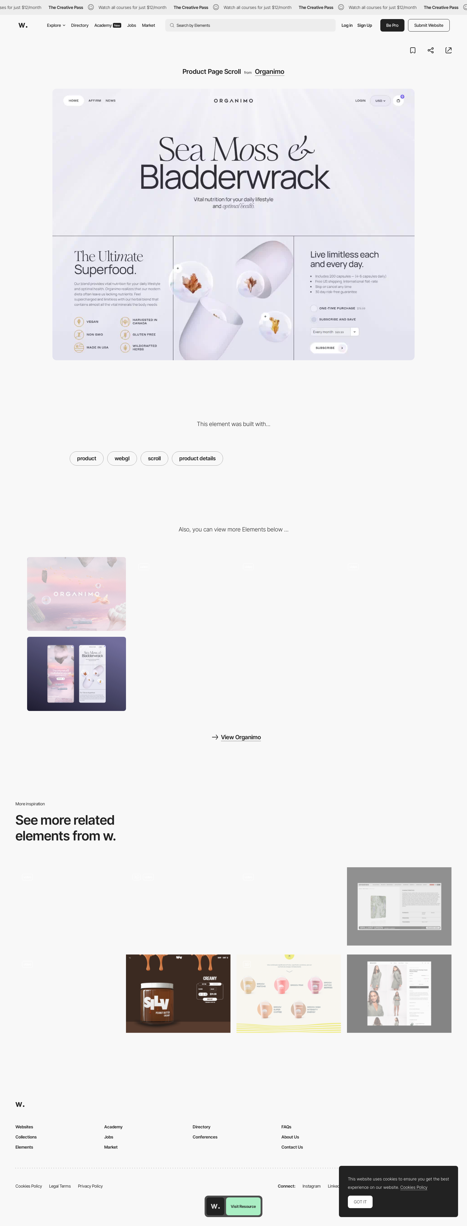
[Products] (399, 906)
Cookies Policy (28, 1185)
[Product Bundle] (288, 906)
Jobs (131, 25)
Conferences (205, 1136)
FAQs (286, 1126)
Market (148, 25)
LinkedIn (335, 1185)
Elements (24, 1146)
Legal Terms (60, 1185)
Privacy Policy (90, 1185)
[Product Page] (178, 993)
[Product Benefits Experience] (285, 594)
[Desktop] (76, 594)
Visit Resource (243, 1206)
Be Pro (392, 25)
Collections (26, 1136)
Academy (107, 25)
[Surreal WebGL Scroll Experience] (390, 594)
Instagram (312, 1185)
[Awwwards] (22, 25)
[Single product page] (67, 906)
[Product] (399, 993)
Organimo (269, 71)
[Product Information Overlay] (181, 594)
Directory (79, 25)
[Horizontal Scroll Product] (67, 993)
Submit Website (428, 25)
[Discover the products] (178, 906)
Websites (24, 1126)
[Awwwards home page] (215, 1206)
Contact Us (292, 1146)
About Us (290, 1136)
